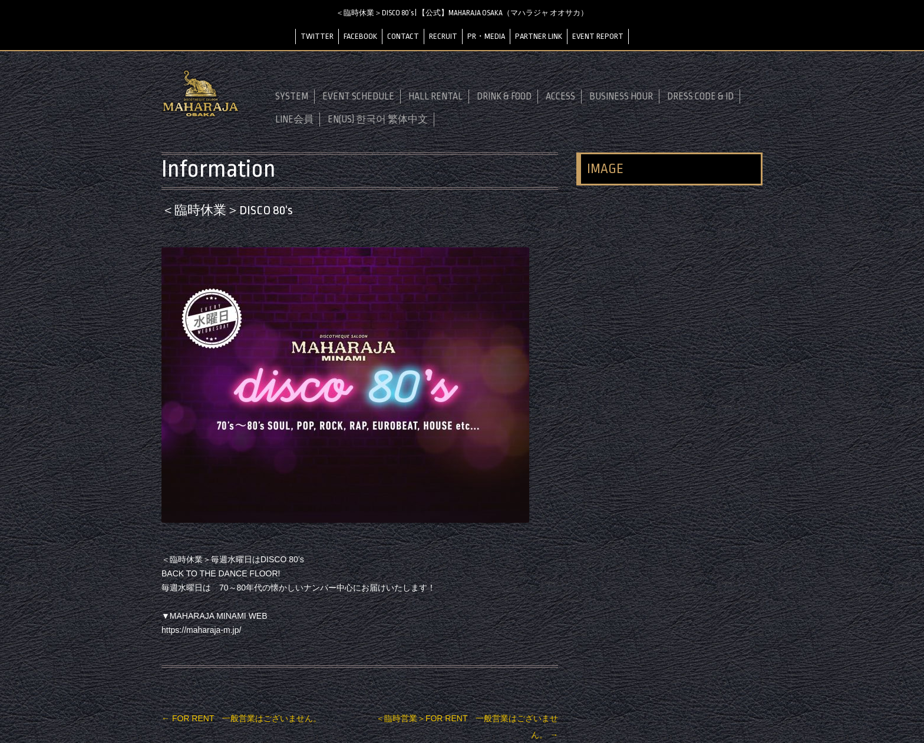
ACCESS (560, 96)
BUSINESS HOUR (621, 96)
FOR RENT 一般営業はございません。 (241, 718)
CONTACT (403, 36)
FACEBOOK (360, 36)
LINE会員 (294, 119)
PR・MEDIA (486, 36)
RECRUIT (443, 36)
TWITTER (317, 36)
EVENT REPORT (597, 36)
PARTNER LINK (538, 36)
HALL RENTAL (435, 96)
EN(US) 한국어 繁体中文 (378, 119)
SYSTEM (291, 96)
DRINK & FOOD (504, 96)
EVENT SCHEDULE (358, 96)
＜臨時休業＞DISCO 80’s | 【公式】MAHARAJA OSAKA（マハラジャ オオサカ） (462, 13)
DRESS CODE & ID (700, 96)
